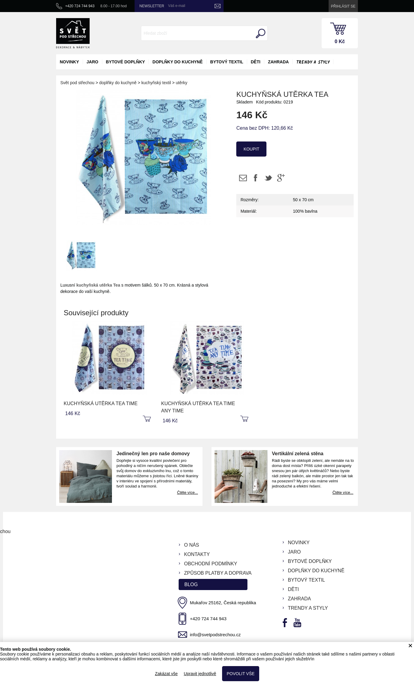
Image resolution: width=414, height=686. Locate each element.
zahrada (278, 61)
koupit (251, 149)
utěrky (181, 82)
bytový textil (226, 61)
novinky (69, 61)
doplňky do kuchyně (177, 61)
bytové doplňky (125, 61)
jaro (92, 61)
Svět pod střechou (77, 82)
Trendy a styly (313, 62)
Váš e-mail (176, 6)
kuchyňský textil (156, 82)
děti (255, 61)
